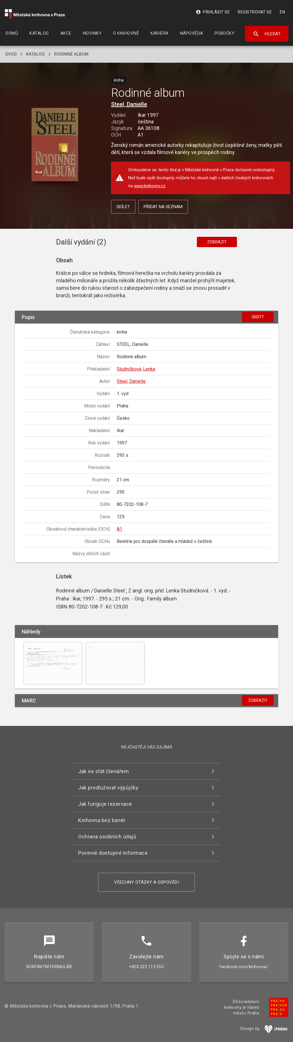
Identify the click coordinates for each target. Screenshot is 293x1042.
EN (282, 12)
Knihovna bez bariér (102, 820)
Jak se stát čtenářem (103, 771)
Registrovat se (255, 12)
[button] (55, 145)
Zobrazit (217, 242)
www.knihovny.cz (149, 185)
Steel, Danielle (129, 104)
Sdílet (123, 206)
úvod (11, 54)
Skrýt (258, 317)
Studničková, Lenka (136, 369)
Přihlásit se (213, 12)
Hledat (267, 34)
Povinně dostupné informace (113, 853)
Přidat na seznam (163, 206)
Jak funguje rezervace (105, 804)
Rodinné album (71, 54)
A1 (119, 529)
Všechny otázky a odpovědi (146, 882)
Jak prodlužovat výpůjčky (108, 788)
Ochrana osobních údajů (107, 837)
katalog (35, 54)
